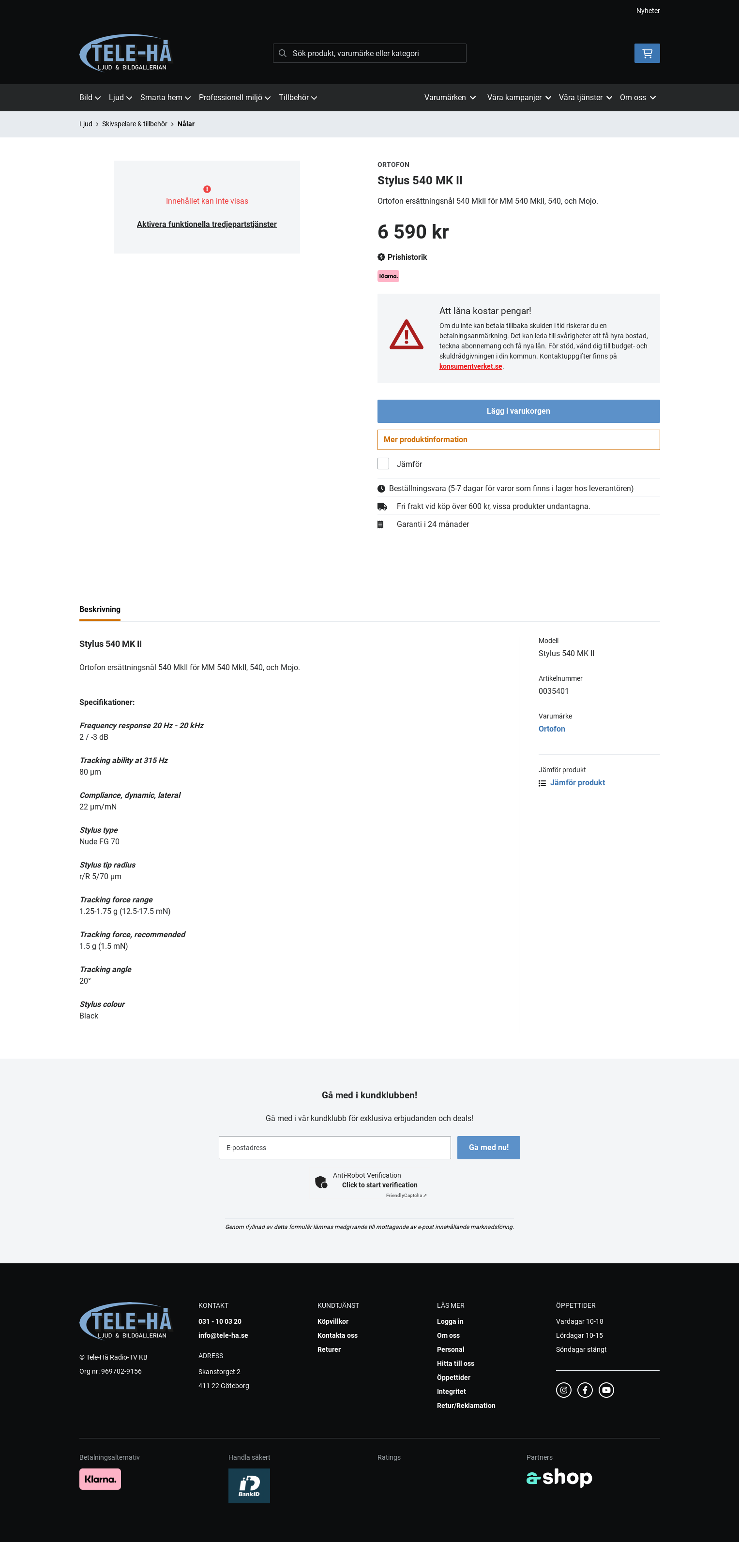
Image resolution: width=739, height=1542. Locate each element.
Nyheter (648, 11)
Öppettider (453, 1377)
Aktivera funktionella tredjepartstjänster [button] (207, 224)
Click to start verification (380, 1185)
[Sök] (370, 53)
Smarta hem (165, 97)
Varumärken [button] (450, 97)
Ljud (121, 97)
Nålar (186, 124)
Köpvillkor (332, 1321)
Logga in (450, 1321)
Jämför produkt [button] (572, 784)
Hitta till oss (455, 1363)
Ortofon (552, 730)
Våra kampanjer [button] (519, 97)
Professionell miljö (235, 97)
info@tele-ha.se (223, 1335)
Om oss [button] (638, 97)
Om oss (448, 1335)
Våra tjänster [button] (585, 97)
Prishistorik (402, 257)
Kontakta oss (337, 1335)
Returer (329, 1349)
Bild (90, 97)
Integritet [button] (451, 1391)
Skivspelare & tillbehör (134, 124)
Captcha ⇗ (406, 1195)
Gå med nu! (490, 1147)
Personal (451, 1349)
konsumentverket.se (470, 366)
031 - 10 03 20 (219, 1321)
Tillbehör (298, 97)
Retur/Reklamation (466, 1405)
